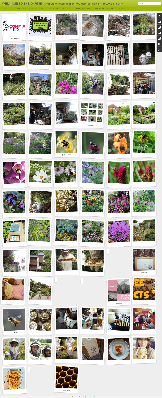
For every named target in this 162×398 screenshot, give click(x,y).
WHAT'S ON (42, 9)
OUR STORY (16, 9)
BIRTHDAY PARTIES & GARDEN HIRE (60, 9)
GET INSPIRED (120, 9)
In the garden (66, 155)
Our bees (144, 272)
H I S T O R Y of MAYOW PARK (103, 9)
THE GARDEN (14, 38)
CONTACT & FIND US (29, 9)
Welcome (91, 126)
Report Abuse (93, 396)
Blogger (87, 396)
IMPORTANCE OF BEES (83, 9)
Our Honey (14, 333)
